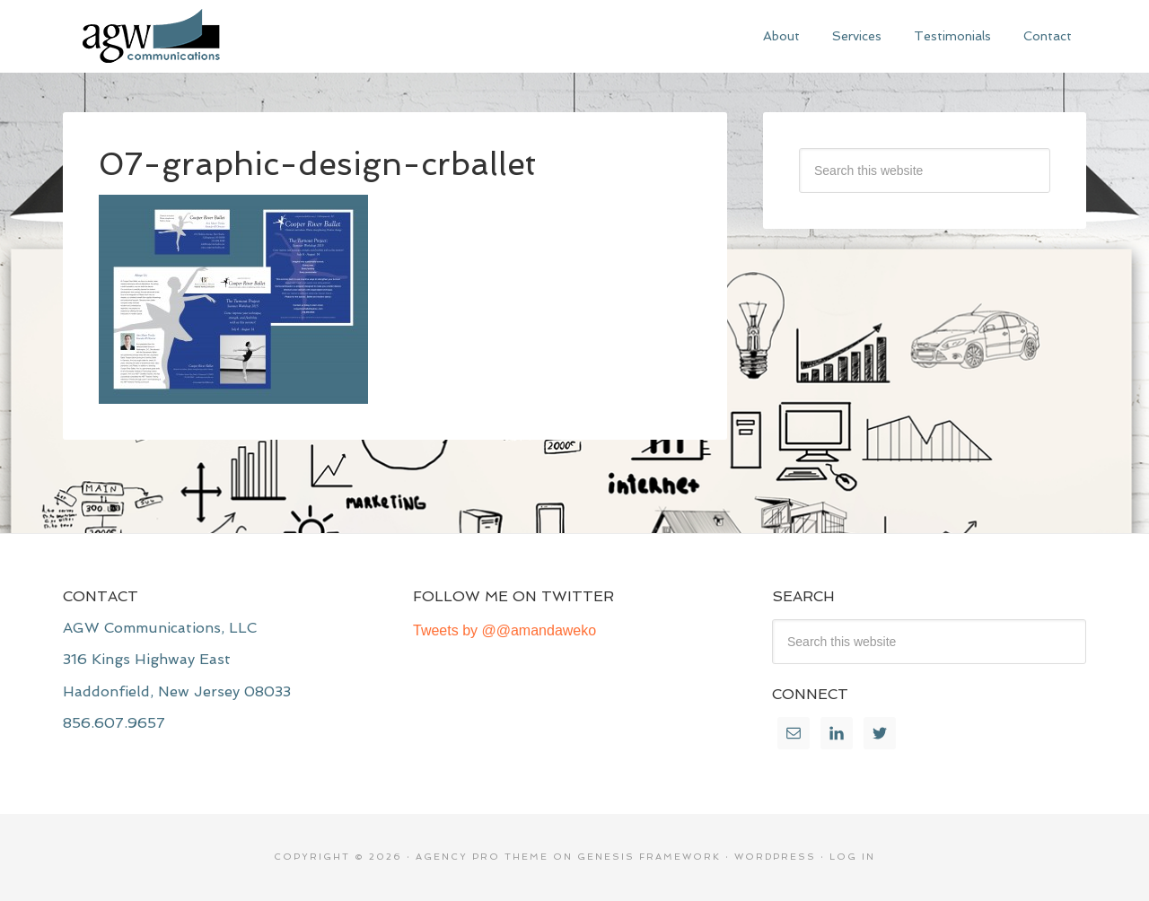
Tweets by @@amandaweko (504, 630)
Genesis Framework (649, 857)
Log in (852, 857)
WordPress (775, 857)
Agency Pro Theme (482, 857)
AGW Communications (197, 36)
